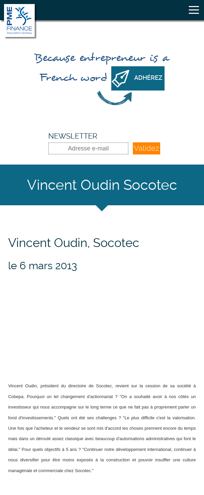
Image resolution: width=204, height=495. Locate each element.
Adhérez (148, 77)
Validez (146, 148)
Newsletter (72, 136)
